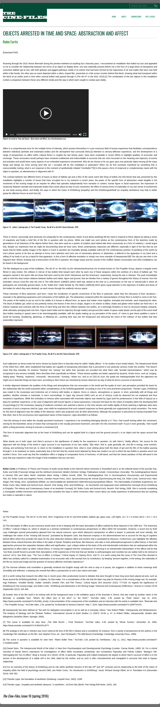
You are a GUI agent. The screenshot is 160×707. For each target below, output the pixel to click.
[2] (91, 151)
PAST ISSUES (150, 16)
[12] (56, 427)
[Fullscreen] (84, 134)
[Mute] (80, 134)
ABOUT (123, 16)
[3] (94, 168)
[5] (104, 250)
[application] (46, 113)
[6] (130, 256)
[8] (144, 282)
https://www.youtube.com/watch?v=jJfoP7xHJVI (120, 604)
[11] (17, 405)
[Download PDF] (10, 52)
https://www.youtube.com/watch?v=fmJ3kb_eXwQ (25, 601)
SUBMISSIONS (136, 16)
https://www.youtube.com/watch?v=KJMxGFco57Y (26, 625)
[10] (95, 377)
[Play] (6, 134)
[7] (68, 282)
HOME (114, 16)
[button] (46, 113)
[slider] (43, 134)
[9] (93, 285)
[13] (26, 448)
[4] (39, 193)
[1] (106, 76)
